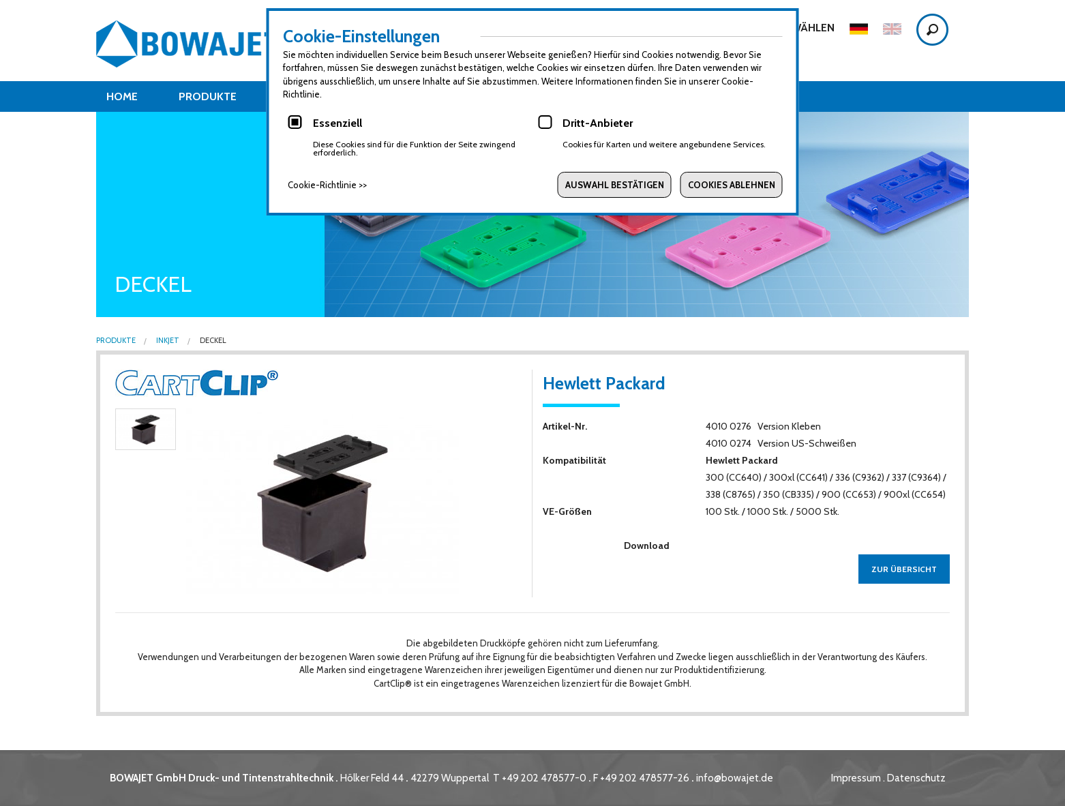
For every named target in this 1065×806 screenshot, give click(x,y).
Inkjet (167, 340)
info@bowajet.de (734, 778)
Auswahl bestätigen (614, 184)
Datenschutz (916, 778)
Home (122, 96)
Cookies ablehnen (731, 184)
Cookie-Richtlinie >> (327, 184)
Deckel (212, 340)
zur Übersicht (904, 569)
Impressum (856, 778)
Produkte (208, 96)
